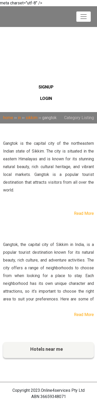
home (8, 117)
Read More (84, 213)
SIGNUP (46, 87)
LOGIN (46, 98)
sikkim (32, 117)
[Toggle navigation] (83, 16)
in (19, 117)
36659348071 (53, 396)
